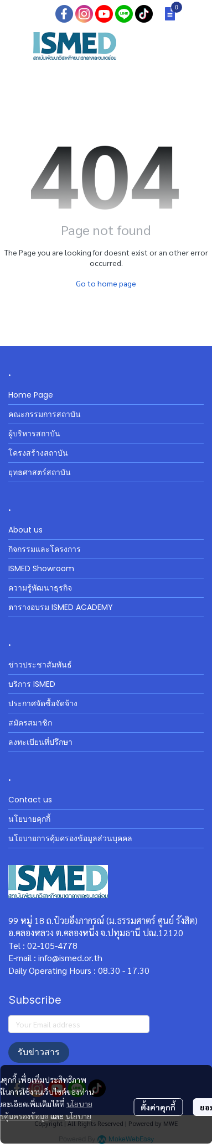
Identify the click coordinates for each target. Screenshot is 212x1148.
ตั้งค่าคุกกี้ (158, 1107)
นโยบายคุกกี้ (29, 819)
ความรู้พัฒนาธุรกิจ (40, 587)
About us (25, 529)
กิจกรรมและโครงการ (44, 549)
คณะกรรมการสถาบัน (44, 414)
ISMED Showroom (41, 568)
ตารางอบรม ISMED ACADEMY (60, 607)
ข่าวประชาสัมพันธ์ (40, 664)
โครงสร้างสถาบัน (38, 452)
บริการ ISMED (31, 684)
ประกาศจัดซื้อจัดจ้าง (42, 703)
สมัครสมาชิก (30, 722)
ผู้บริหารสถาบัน (34, 433)
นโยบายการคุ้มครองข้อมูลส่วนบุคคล (70, 838)
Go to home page (106, 283)
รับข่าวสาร (39, 1052)
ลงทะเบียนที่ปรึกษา (40, 742)
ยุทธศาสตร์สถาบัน (39, 472)
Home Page (30, 394)
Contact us (30, 799)
